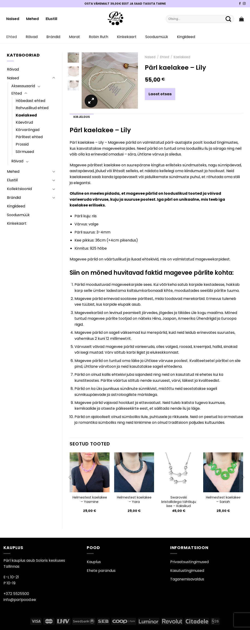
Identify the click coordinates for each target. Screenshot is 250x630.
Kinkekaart (127, 36)
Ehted (11, 36)
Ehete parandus (101, 570)
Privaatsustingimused (189, 561)
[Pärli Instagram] (244, 3)
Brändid (53, 36)
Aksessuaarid (23, 86)
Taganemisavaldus (187, 579)
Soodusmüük (156, 36)
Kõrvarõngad (27, 129)
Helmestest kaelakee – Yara (134, 499)
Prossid (22, 144)
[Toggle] (54, 78)
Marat (74, 36)
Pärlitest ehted (29, 137)
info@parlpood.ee (19, 599)
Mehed (32, 18)
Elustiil (51, 18)
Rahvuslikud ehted (32, 107)
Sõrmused (25, 151)
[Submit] (228, 18)
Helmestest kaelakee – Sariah (223, 499)
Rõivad (32, 36)
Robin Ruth (98, 36)
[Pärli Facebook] (239, 3)
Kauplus (94, 561)
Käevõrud (24, 122)
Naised (12, 18)
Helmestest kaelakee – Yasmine (89, 499)
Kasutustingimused (187, 570)
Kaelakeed (26, 115)
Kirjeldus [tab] (81, 117)
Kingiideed (186, 36)
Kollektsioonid (19, 188)
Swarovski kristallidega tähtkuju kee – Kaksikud (178, 501)
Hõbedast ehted (30, 100)
